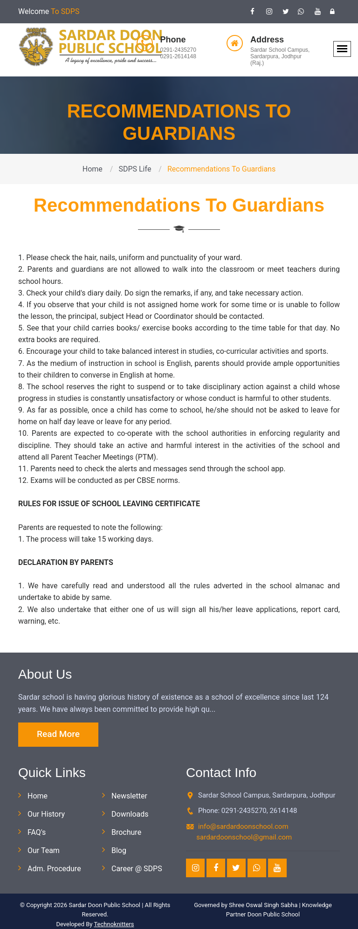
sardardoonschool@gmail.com (244, 837)
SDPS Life (134, 169)
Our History (46, 814)
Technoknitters (114, 924)
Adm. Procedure (54, 868)
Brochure (126, 832)
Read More (58, 734)
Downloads (129, 814)
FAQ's (37, 832)
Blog (118, 850)
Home (93, 169)
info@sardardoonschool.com (243, 826)
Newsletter (129, 795)
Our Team (44, 850)
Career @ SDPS (136, 868)
